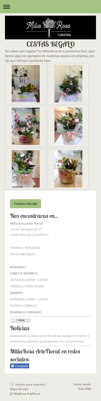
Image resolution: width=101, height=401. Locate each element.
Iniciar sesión (82, 384)
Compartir (19, 366)
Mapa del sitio (19, 389)
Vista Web (84, 389)
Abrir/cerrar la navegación (50, 6)
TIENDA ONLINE (25, 203)
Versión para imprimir (28, 384)
